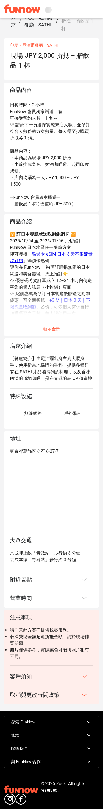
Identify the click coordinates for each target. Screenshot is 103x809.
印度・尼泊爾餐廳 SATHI (38, 21)
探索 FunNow (51, 722)
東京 (13, 21)
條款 (51, 735)
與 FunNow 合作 (51, 761)
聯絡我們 (51, 748)
